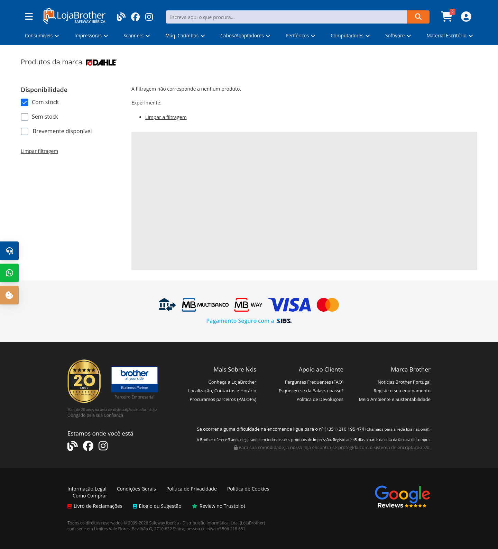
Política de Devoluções (320, 399)
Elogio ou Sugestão (157, 506)
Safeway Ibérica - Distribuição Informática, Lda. (194, 522)
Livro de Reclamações (94, 506)
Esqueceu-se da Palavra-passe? (311, 390)
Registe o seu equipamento (402, 390)
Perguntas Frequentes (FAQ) (314, 382)
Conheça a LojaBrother (232, 382)
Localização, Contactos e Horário (222, 390)
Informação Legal (87, 488)
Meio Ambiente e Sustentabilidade (395, 399)
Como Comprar (90, 495)
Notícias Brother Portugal (404, 382)
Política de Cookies (248, 488)
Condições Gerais (136, 488)
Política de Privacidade (191, 488)
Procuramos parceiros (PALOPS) (223, 399)
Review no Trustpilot (219, 506)
